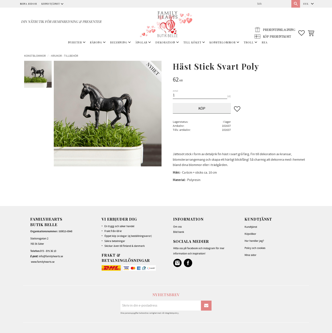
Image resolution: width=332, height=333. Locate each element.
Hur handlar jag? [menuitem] (254, 241)
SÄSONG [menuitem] (96, 42)
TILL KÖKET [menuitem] (192, 42)
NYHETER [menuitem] (75, 42)
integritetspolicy (172, 313)
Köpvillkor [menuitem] (250, 234)
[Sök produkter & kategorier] (272, 4)
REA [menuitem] (264, 42)
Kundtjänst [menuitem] (50, 3)
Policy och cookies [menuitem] (255, 248)
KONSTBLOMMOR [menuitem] (222, 42)
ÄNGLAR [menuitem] (141, 42)
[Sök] (295, 4)
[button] (301, 23)
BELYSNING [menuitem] (118, 42)
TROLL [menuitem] (249, 42)
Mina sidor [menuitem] (28, 3)
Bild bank (178, 232)
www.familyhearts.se (42, 262)
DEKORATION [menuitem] (165, 42)
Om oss (177, 226)
